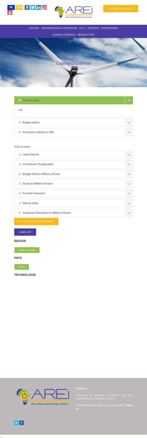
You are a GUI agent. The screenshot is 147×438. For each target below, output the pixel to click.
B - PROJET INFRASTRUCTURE (36, 221)
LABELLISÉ (25, 232)
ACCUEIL (34, 28)
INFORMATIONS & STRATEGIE (59, 28)
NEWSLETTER (85, 34)
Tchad (22, 267)
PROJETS (93, 28)
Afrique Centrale (27, 250)
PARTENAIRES (109, 28)
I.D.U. (82, 28)
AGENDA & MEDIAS (64, 34)
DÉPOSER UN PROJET (120, 8)
